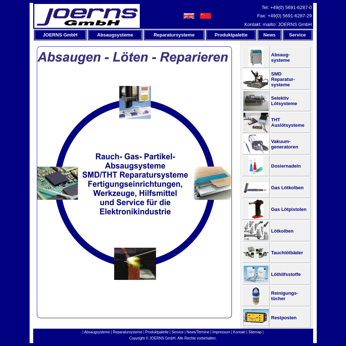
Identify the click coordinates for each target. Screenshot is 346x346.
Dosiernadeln (286, 166)
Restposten (284, 317)
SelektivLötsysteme (284, 100)
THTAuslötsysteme (287, 122)
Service (177, 332)
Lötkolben (282, 231)
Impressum (221, 332)
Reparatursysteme (127, 332)
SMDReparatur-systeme (283, 79)
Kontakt (239, 332)
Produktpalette (157, 332)
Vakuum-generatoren (284, 144)
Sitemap (255, 332)
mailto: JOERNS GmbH (287, 24)
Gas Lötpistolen (289, 209)
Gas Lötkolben (287, 187)
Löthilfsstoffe (286, 274)
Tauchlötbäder (287, 252)
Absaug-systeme (280, 57)
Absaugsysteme (97, 332)
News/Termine (197, 332)
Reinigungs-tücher (284, 295)
